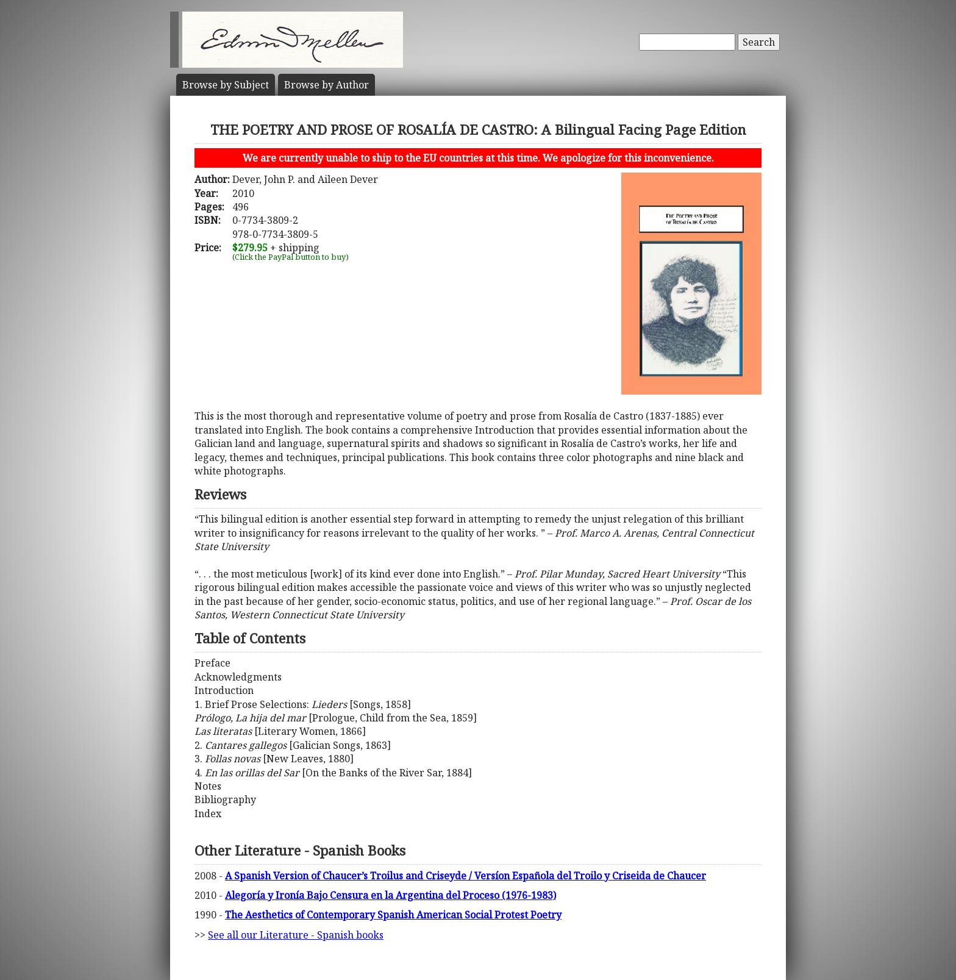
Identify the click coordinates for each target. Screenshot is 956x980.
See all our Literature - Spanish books (295, 935)
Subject (225, 85)
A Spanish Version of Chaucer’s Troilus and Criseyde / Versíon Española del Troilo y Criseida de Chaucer (465, 875)
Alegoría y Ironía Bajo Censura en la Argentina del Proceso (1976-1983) (390, 895)
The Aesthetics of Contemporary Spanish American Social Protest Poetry (393, 914)
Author (326, 85)
